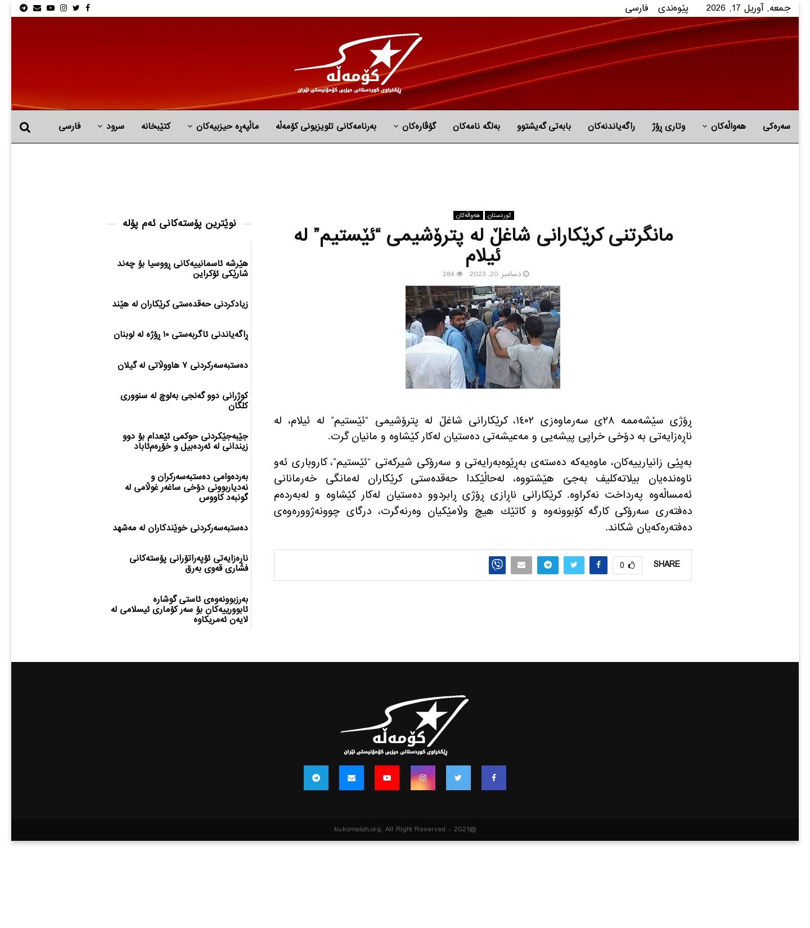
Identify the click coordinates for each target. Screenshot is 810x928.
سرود (115, 126)
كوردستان (499, 215)
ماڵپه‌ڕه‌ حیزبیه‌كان (227, 126)
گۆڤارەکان (419, 126)
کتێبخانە (155, 126)
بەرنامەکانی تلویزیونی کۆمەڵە (326, 126)
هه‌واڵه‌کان (728, 126)
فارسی (637, 8)
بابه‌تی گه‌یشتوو (544, 126)
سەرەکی (776, 126)
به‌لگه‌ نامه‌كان (476, 126)
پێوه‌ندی (673, 8)
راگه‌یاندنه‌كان (611, 126)
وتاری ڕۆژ (668, 126)
